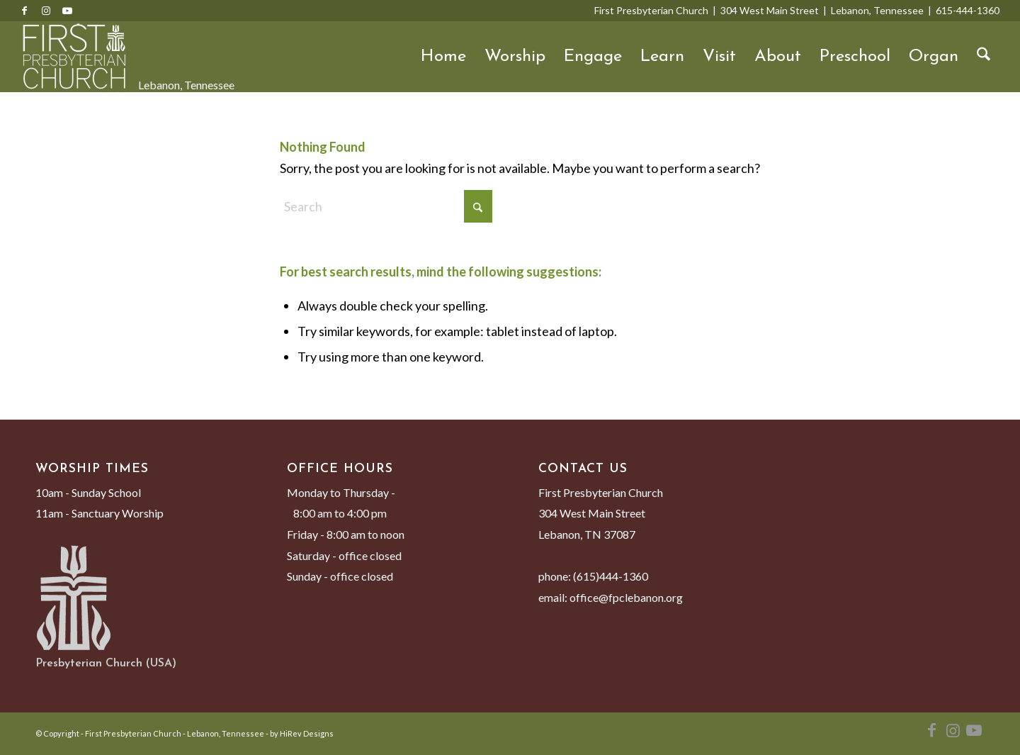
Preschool (855, 56)
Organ (933, 56)
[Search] (983, 56)
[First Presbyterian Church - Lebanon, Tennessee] (74, 56)
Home (443, 56)
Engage (593, 56)
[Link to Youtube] (67, 10)
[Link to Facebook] (24, 10)
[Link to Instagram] (46, 10)
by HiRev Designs (302, 733)
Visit (719, 56)
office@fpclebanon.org (626, 597)
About (777, 56)
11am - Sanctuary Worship (99, 513)
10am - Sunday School (88, 492)
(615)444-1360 (610, 576)
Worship (514, 56)
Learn (662, 56)
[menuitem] (983, 56)
